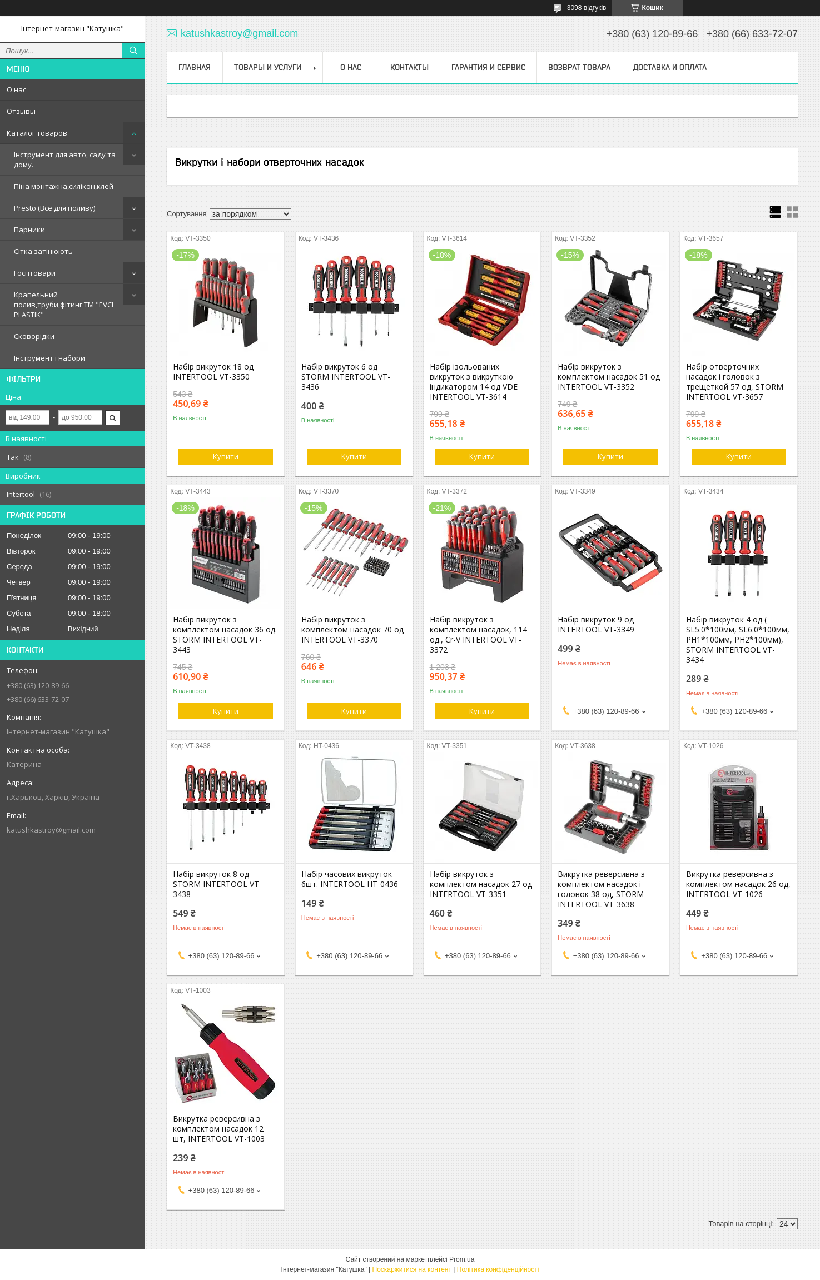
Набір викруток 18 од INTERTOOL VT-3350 (213, 372)
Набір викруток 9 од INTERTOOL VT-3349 (596, 625)
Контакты (409, 67)
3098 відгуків (587, 8)
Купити (225, 456)
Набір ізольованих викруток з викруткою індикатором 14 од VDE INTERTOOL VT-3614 (474, 382)
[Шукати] (133, 50)
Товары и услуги (267, 67)
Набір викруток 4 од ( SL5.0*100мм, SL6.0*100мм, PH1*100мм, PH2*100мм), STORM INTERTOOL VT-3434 (737, 640)
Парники (29, 230)
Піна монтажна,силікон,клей (63, 186)
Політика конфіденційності (498, 1269)
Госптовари (35, 273)
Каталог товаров (37, 133)
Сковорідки (34, 336)
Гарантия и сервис (488, 67)
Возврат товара (579, 67)
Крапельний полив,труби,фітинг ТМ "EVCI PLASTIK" (63, 305)
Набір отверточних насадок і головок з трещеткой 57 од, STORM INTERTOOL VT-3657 (734, 382)
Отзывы (21, 111)
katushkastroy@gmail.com (51, 830)
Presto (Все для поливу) (54, 208)
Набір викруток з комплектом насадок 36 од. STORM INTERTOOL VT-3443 (225, 635)
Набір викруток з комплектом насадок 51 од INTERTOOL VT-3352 (609, 377)
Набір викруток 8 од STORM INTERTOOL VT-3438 (217, 884)
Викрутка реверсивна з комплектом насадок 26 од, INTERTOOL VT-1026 (738, 884)
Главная (194, 67)
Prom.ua (461, 1259)
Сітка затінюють (43, 251)
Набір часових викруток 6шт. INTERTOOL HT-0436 (349, 879)
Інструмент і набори (49, 358)
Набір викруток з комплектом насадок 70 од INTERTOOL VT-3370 (352, 630)
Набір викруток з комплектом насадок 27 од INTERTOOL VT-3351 (481, 884)
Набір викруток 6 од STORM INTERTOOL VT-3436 (345, 377)
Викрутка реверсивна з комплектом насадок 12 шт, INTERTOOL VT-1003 (219, 1129)
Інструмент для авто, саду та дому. (65, 160)
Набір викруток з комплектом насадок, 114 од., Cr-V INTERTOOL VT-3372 (478, 635)
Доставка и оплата (670, 67)
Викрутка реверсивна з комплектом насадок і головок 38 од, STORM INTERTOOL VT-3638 (601, 889)
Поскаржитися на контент (411, 1269)
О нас (16, 89)
